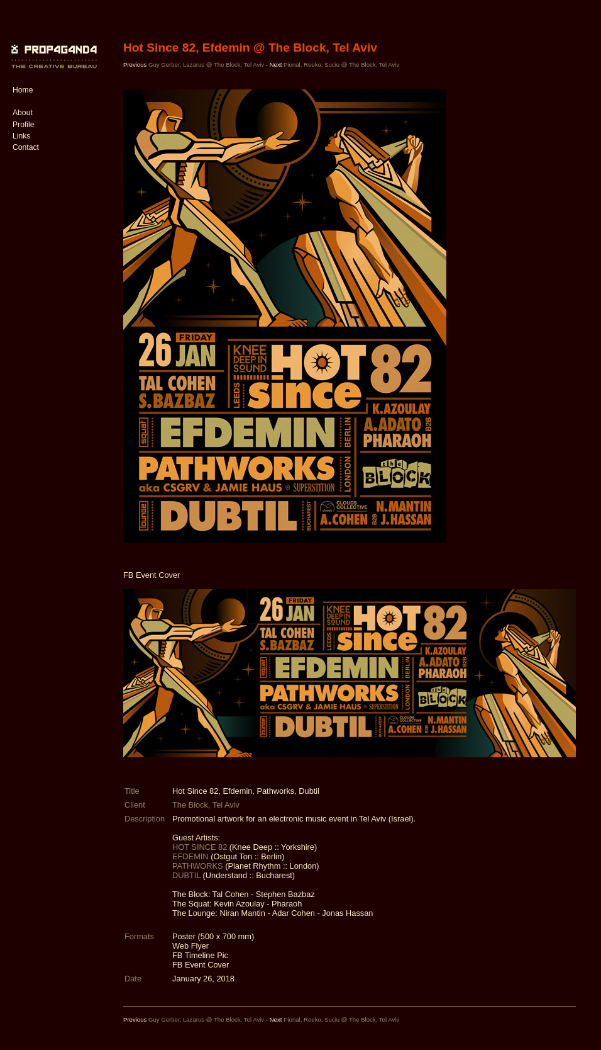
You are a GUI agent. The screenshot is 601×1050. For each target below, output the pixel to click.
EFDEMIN (191, 856)
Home (23, 90)
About (23, 112)
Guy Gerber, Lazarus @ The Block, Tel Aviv (207, 64)
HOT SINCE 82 (200, 847)
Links (21, 136)
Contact (26, 147)
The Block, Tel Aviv (206, 805)
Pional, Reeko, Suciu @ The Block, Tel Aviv (341, 64)
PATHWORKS (198, 866)
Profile (23, 124)
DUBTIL (187, 875)
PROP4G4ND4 (52, 47)
